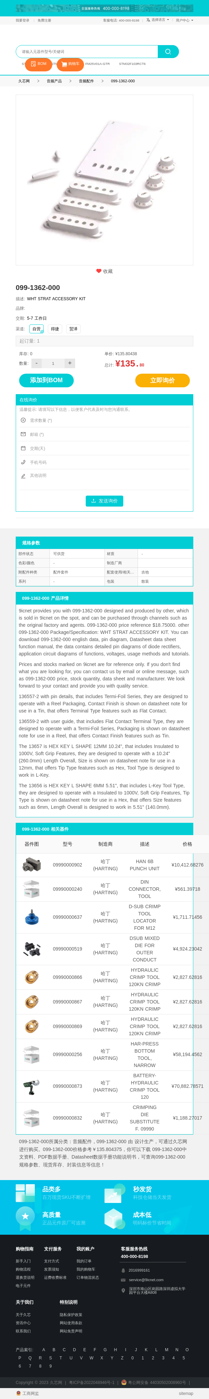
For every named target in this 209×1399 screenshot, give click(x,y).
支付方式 (51, 1261)
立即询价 (162, 380)
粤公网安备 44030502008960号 (153, 1382)
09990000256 (67, 1054)
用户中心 (184, 20)
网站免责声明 (71, 1331)
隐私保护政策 (71, 1315)
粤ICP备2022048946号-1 (91, 1382)
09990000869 (67, 1026)
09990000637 (67, 917)
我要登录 (23, 20)
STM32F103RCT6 (132, 64)
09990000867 (67, 1002)
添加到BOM (46, 380)
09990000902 (67, 865)
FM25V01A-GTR (97, 64)
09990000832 (67, 1118)
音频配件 (86, 81)
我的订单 (84, 1261)
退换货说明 (25, 1277)
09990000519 (67, 949)
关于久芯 (23, 1315)
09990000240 (67, 889)
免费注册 (44, 20)
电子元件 (23, 1286)
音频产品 (54, 81)
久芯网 (45, 38)
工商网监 (27, 1393)
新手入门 (23, 1261)
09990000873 (67, 1086)
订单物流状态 (87, 1277)
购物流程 (23, 1269)
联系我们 (23, 1331)
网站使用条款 (71, 1323)
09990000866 (67, 977)
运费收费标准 (55, 1277)
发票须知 (51, 1269)
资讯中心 (23, 1323)
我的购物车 (85, 1269)
